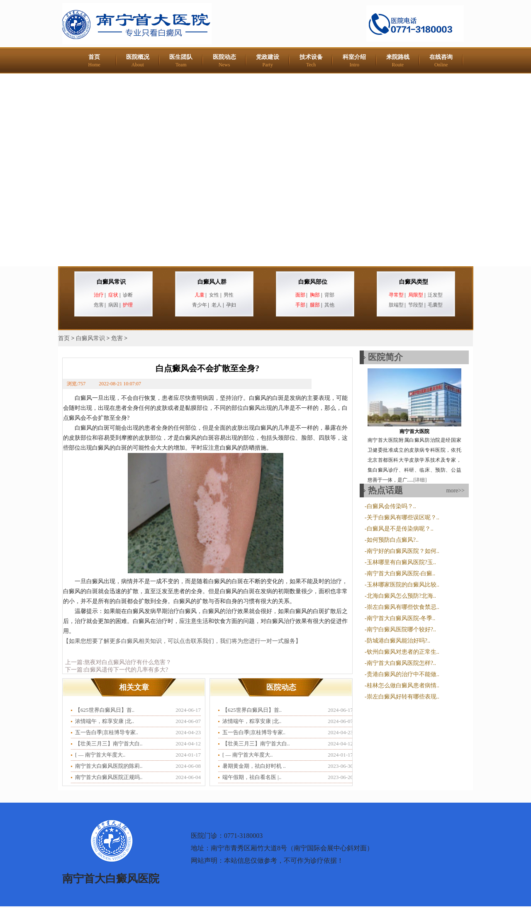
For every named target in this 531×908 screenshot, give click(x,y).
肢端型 (396, 305)
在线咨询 (441, 61)
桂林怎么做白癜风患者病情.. (403, 685)
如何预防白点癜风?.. (393, 540)
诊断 (128, 295)
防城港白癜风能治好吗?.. (398, 641)
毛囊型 (435, 305)
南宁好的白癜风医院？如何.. (403, 551)
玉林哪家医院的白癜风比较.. (403, 585)
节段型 (415, 305)
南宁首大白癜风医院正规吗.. (109, 777)
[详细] (420, 480)
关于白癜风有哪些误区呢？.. (403, 517)
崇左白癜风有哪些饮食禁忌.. (403, 607)
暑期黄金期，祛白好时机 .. (254, 766)
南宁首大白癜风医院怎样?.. (401, 663)
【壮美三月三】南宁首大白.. (109, 743)
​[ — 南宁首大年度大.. (100, 755)
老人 (217, 305)
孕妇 (231, 305)
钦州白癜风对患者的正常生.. (403, 652)
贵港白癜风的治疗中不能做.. (403, 674)
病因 (113, 305)
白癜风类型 (413, 282)
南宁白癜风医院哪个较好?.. (401, 629)
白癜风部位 (312, 282)
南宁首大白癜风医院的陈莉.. (109, 766)
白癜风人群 (212, 282)
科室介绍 (354, 61)
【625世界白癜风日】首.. (104, 710)
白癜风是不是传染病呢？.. (400, 529)
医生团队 (180, 61)
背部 (329, 295)
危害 (99, 305)
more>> (455, 490)
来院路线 (397, 61)
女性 (214, 295)
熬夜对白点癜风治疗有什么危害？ (127, 662)
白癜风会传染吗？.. (391, 506)
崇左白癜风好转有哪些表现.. (403, 697)
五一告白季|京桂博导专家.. (106, 732)
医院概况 (137, 61)
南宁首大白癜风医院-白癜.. (401, 573)
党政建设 (267, 61)
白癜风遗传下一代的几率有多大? (126, 670)
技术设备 (311, 61)
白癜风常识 (111, 282)
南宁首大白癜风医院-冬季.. (401, 618)
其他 (329, 305)
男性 (229, 295)
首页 (94, 61)
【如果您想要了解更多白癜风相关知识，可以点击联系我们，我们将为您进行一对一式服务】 (183, 641)
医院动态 (224, 61)
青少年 (199, 305)
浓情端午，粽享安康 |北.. (104, 721)
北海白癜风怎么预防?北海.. (401, 596)
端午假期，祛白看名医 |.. (251, 777)
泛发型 (435, 295)
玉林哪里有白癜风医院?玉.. (401, 562)
